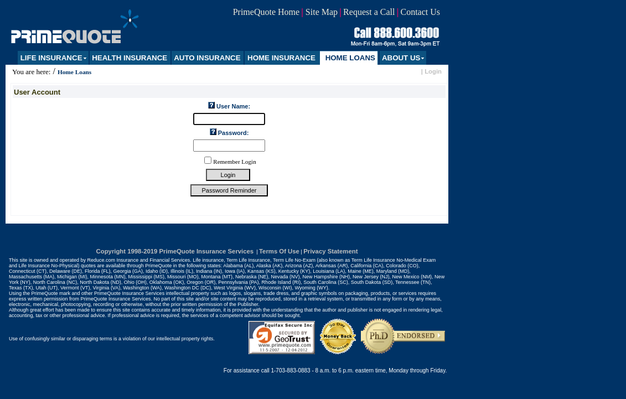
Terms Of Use (279, 251)
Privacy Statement (330, 251)
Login (433, 71)
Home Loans (74, 72)
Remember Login (234, 161)
